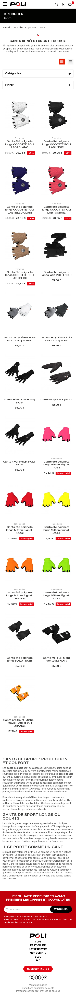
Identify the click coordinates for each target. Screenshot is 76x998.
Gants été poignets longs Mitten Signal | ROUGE (19, 530)
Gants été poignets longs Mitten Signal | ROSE (56, 465)
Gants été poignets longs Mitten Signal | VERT (56, 596)
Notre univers (38, 949)
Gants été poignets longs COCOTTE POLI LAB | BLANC (19, 144)
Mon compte (38, 953)
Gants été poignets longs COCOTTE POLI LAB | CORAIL (56, 210)
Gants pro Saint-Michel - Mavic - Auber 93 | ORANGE (19, 723)
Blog (38, 956)
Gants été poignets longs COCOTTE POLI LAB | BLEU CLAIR (19, 210)
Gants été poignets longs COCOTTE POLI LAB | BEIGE (19, 275)
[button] (5, 4)
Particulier (38, 945)
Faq (38, 960)
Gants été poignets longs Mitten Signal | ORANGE (19, 596)
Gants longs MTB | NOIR (56, 400)
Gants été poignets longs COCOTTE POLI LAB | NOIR (56, 144)
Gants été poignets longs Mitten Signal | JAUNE (56, 530)
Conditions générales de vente (38, 988)
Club (38, 941)
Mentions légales (38, 985)
